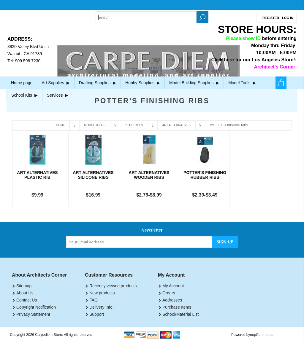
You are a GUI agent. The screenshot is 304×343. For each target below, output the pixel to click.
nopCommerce (261, 335)
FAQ (93, 300)
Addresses (172, 300)
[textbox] (146, 17)
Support (96, 314)
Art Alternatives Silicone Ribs (93, 175)
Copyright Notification (36, 307)
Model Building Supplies (194, 82)
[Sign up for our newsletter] (139, 242)
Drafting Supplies (97, 82)
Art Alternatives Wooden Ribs (149, 175)
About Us (25, 293)
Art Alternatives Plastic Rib (37, 175)
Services (57, 95)
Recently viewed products (113, 285)
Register (270, 18)
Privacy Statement (33, 314)
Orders (168, 293)
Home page (21, 82)
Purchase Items (176, 307)
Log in (287, 18)
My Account (173, 285)
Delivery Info (101, 307)
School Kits (24, 95)
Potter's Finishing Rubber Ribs (204, 175)
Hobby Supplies (142, 82)
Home (60, 125)
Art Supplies (55, 82)
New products (102, 293)
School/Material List (180, 314)
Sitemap (23, 285)
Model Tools (242, 82)
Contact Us (26, 300)
